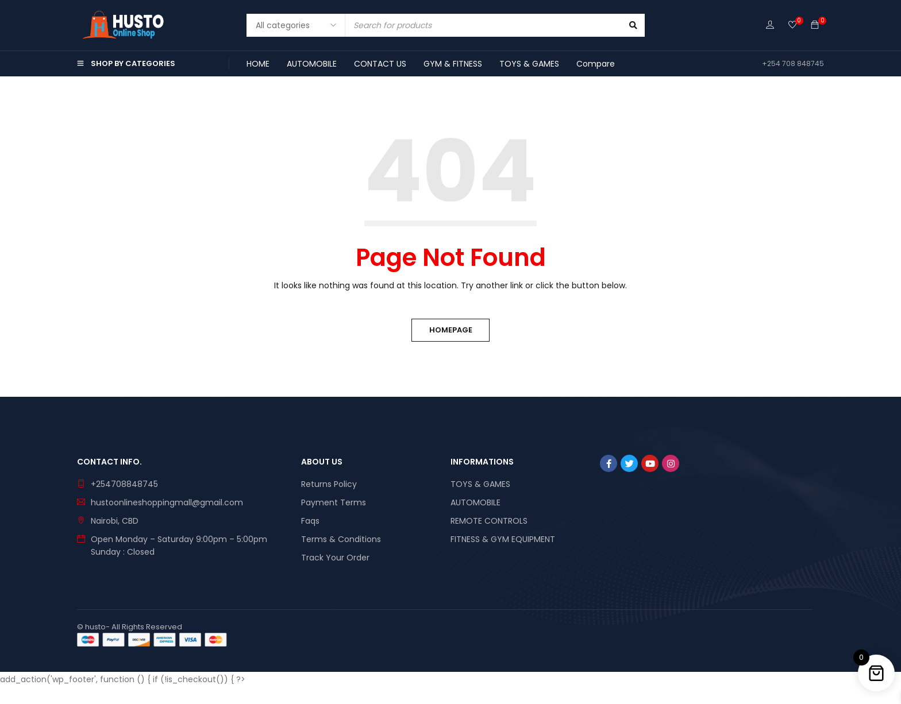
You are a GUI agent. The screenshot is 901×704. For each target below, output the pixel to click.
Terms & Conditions (341, 539)
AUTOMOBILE (475, 502)
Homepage (450, 329)
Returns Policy (329, 484)
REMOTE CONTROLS (488, 521)
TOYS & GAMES (480, 484)
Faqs (310, 521)
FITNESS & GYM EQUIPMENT (502, 539)
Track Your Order (335, 557)
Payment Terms (333, 502)
